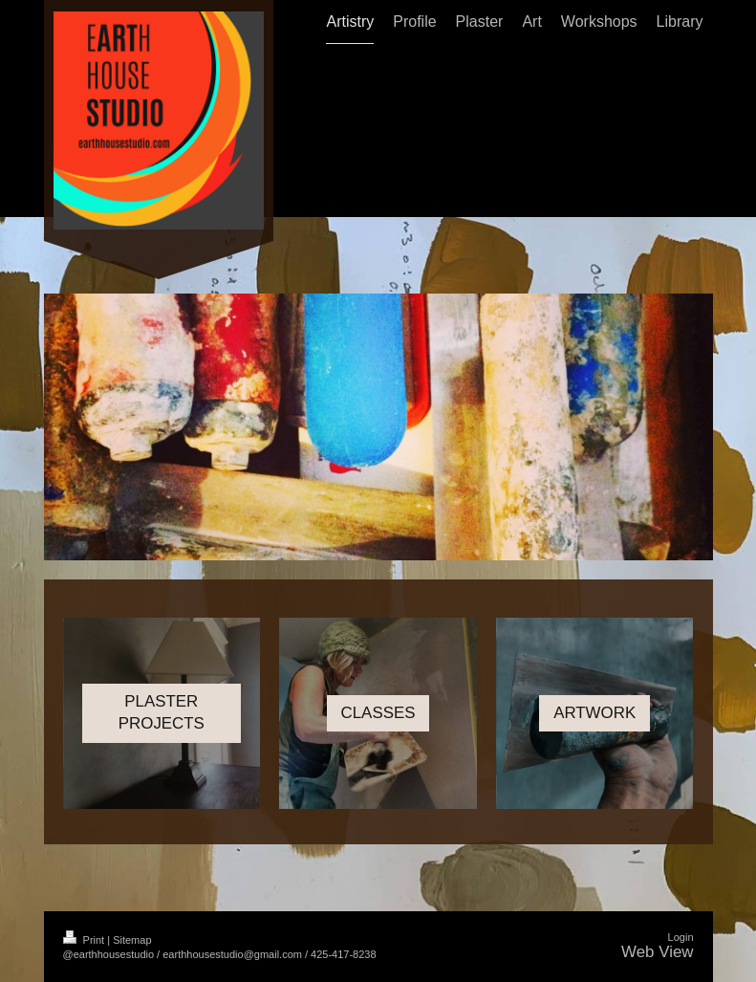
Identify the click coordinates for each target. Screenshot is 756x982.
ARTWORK (594, 713)
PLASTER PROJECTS (162, 712)
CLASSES (378, 713)
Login (681, 937)
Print (85, 940)
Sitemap (132, 940)
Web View (657, 952)
